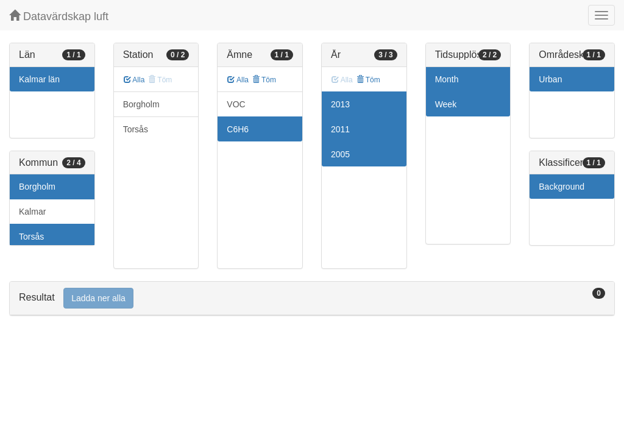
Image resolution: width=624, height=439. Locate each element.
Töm (264, 80)
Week (446, 104)
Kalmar (32, 211)
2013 (340, 104)
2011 (340, 129)
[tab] (312, 298)
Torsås (31, 236)
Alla (134, 80)
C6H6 (238, 129)
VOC (236, 104)
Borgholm (37, 186)
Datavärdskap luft (58, 16)
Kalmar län (39, 79)
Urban (550, 79)
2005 (340, 154)
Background (561, 186)
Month (447, 79)
